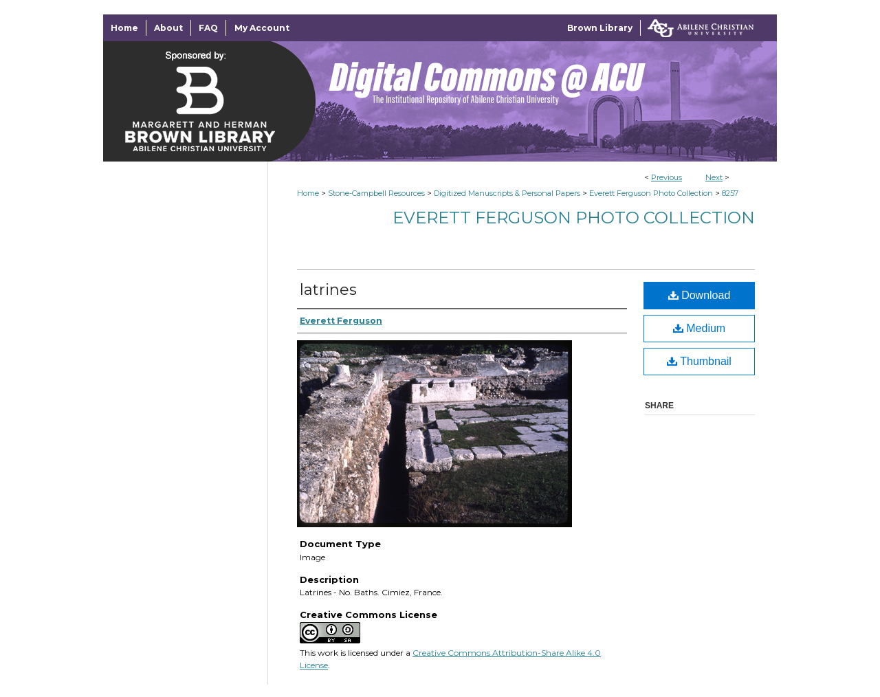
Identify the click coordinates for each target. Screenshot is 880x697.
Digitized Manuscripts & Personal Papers (507, 193)
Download (699, 295)
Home (308, 193)
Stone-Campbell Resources (376, 193)
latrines (328, 289)
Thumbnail (699, 361)
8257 (730, 193)
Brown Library (599, 28)
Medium (699, 328)
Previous (666, 177)
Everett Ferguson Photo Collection (651, 193)
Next (714, 177)
